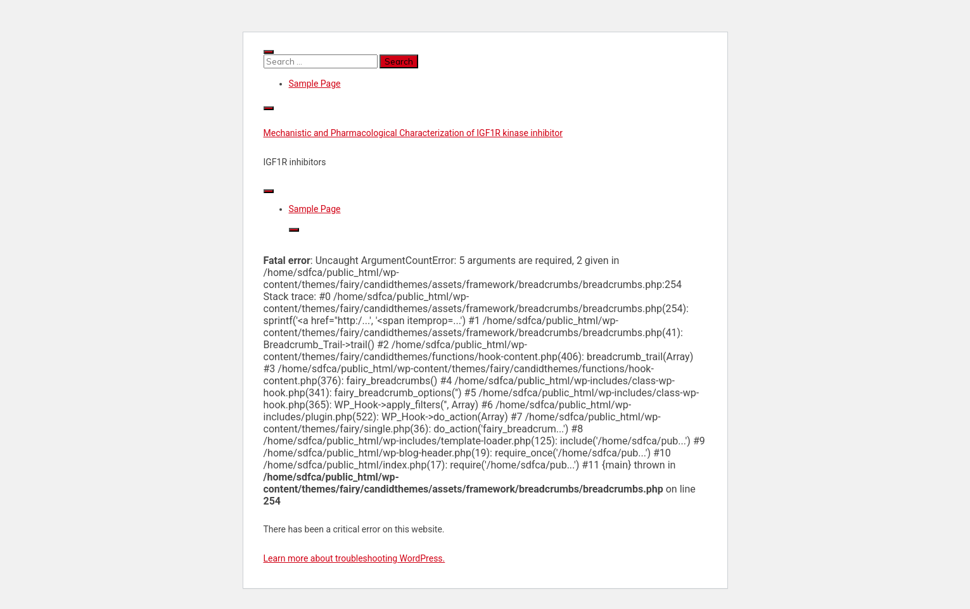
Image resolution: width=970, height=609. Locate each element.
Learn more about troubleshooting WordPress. (354, 558)
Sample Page (315, 83)
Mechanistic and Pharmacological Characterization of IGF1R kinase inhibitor (413, 133)
